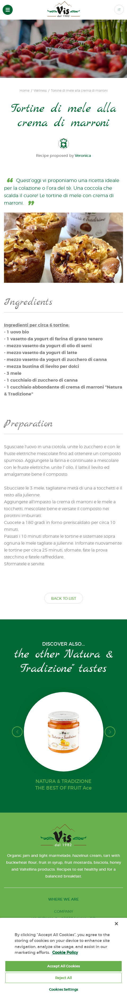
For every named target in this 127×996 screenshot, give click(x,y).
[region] (63, 957)
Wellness (40, 90)
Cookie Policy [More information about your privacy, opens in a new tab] (65, 952)
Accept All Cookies (63, 966)
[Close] (116, 923)
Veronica (83, 155)
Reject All (63, 978)
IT (119, 10)
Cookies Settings (63, 989)
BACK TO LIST (63, 598)
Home (24, 90)
